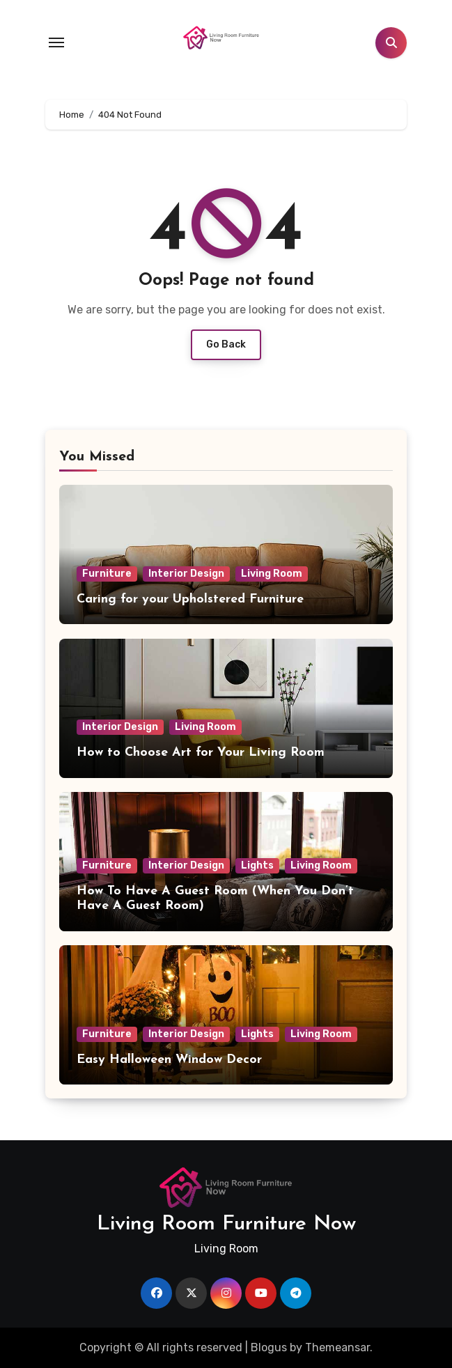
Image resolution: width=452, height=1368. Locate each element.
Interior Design (186, 574)
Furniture (107, 574)
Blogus (269, 1347)
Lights (257, 865)
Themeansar (337, 1347)
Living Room (271, 574)
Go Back (226, 344)
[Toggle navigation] (56, 42)
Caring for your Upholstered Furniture (190, 599)
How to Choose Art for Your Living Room (201, 752)
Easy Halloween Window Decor (169, 1059)
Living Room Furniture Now (226, 1224)
